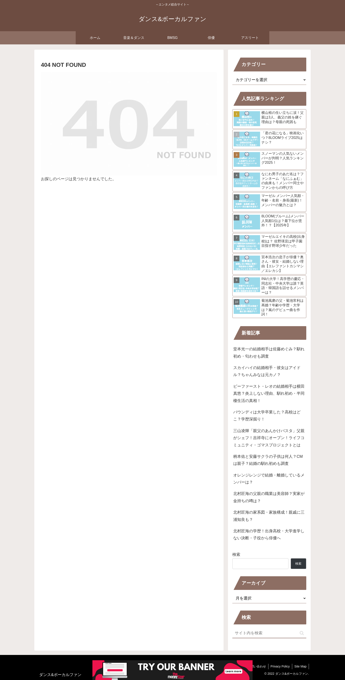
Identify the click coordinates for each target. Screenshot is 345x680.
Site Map (300, 666)
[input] (269, 633)
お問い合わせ (257, 666)
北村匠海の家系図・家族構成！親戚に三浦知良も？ (269, 516)
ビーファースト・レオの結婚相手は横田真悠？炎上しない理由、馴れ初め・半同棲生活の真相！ (269, 393)
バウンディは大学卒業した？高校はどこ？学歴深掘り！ (267, 415)
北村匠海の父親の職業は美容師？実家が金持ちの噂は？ (269, 497)
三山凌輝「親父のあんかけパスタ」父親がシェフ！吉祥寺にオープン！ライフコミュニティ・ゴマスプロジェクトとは (269, 438)
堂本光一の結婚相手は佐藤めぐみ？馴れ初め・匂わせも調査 (269, 352)
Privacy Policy (280, 666)
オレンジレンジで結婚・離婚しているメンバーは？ (269, 478)
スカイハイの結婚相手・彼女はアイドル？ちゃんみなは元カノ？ (267, 371)
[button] (302, 633)
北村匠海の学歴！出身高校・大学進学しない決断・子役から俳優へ (269, 534)
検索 (236, 554)
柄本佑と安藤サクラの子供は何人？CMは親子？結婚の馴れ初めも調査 (268, 460)
